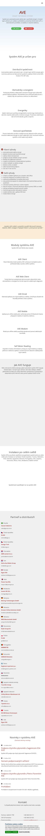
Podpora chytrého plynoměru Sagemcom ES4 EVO (20, 749)
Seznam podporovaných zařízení (15, 761)
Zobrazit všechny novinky (22, 740)
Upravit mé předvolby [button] (24, 832)
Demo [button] (16, 28)
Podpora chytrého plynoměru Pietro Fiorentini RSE (21, 774)
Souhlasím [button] (8, 832)
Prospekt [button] (29, 28)
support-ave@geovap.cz (31, 820)
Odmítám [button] (15, 832)
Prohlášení (5, 786)
